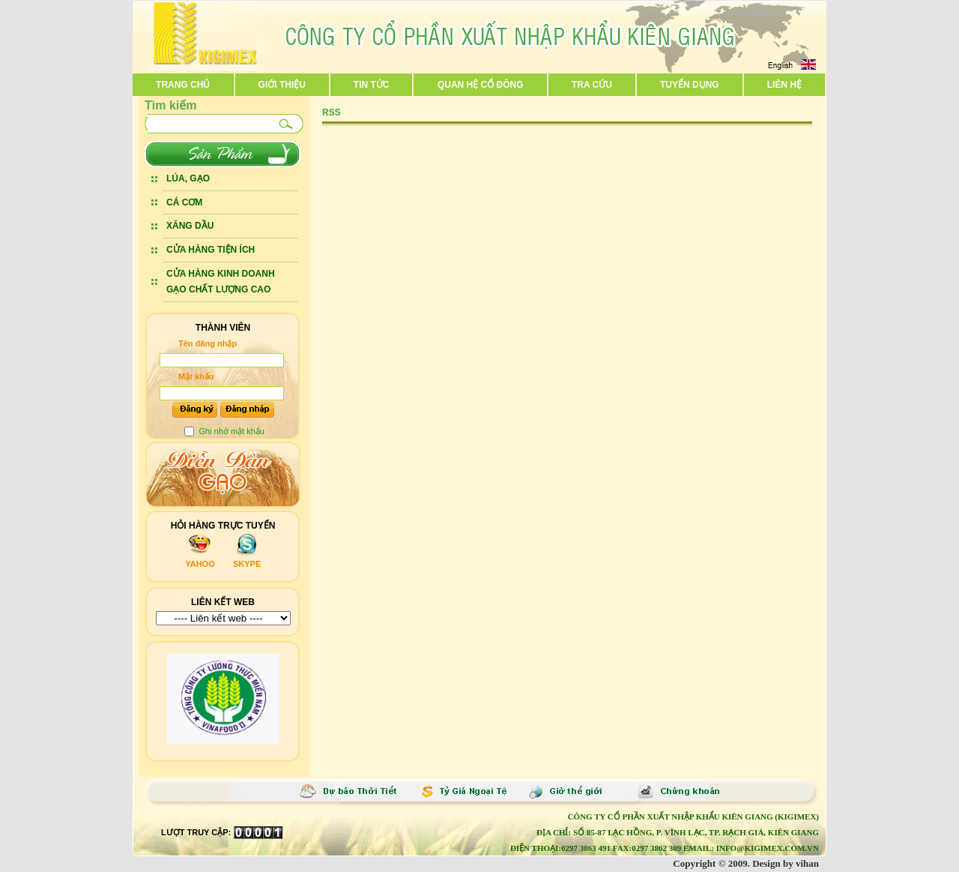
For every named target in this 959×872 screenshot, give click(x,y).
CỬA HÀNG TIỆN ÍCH (210, 249)
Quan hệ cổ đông (481, 84)
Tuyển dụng (689, 84)
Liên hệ (784, 84)
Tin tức (372, 84)
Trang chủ (183, 84)
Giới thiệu (282, 84)
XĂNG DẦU (190, 225)
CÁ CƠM (184, 202)
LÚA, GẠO (188, 178)
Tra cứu (592, 84)
